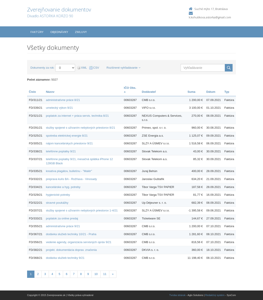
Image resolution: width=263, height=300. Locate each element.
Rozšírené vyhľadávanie (124, 67)
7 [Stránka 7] (73, 274)
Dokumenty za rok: (42, 67)
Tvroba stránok (177, 295)
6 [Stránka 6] (66, 274)
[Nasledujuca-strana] (112, 274)
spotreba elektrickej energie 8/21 (67, 135)
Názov (50, 91)
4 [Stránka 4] (52, 274)
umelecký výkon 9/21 (59, 107)
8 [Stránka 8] (81, 274)
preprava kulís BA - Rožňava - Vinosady (71, 179)
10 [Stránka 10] (96, 274)
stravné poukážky (57, 202)
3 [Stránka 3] (45, 274)
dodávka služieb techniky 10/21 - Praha (71, 234)
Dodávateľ (149, 91)
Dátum (210, 91)
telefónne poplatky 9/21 (61, 151)
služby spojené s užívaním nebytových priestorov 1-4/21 (82, 210)
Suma (191, 91)
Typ (226, 91)
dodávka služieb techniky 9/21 (65, 257)
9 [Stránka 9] (88, 274)
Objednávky (59, 32)
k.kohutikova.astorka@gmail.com (210, 17)
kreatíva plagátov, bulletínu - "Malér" (69, 171)
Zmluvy (81, 32)
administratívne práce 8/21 (63, 100)
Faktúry (37, 32)
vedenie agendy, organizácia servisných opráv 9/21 (79, 242)
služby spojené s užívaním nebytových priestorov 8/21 (80, 127)
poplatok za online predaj (62, 218)
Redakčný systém (215, 295)
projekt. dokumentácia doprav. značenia (71, 250)
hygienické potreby (58, 194)
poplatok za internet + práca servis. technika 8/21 (77, 115)
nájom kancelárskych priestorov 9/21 (69, 143)
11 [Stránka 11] (104, 274)
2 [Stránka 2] (38, 274)
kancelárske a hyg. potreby (63, 187)
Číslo (32, 91)
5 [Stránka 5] (59, 274)
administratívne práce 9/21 (63, 226)
